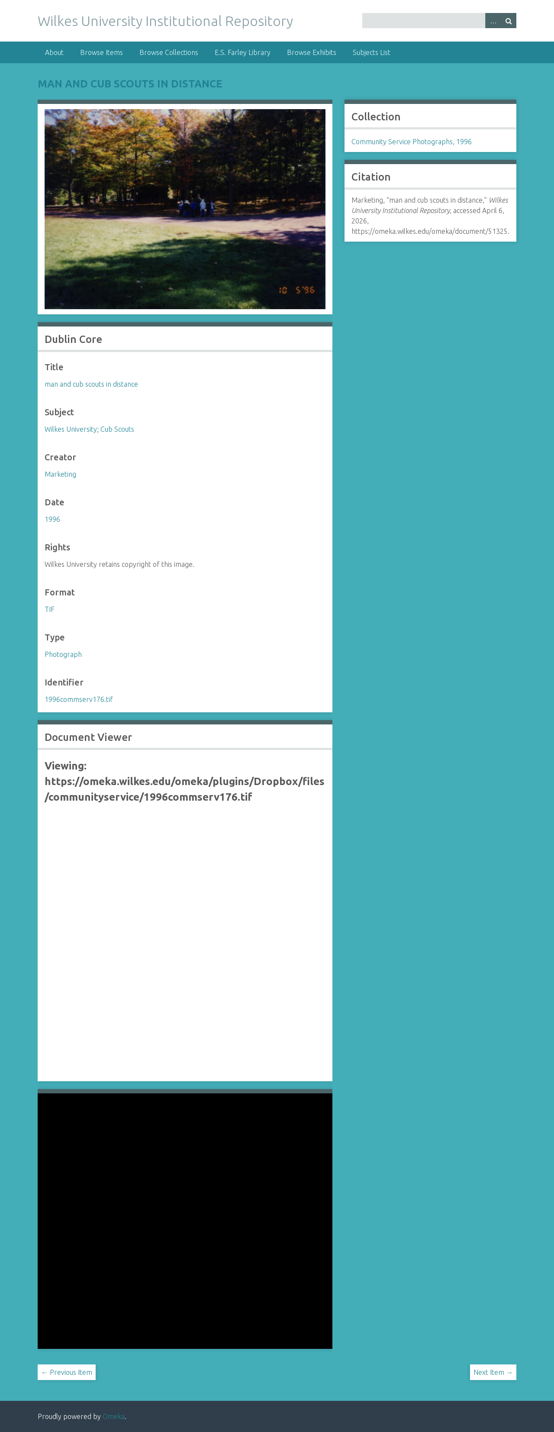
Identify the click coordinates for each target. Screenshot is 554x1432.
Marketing (60, 474)
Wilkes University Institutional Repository (165, 21)
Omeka (114, 1416)
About (54, 52)
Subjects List (371, 52)
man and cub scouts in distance (130, 84)
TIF (50, 609)
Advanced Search (493, 20)
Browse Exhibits (311, 52)
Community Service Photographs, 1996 (411, 141)
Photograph (63, 654)
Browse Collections (168, 52)
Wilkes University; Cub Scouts (89, 429)
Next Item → (493, 1372)
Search (508, 20)
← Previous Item (66, 1372)
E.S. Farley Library (243, 52)
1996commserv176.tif (79, 699)
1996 (52, 519)
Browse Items (101, 52)
